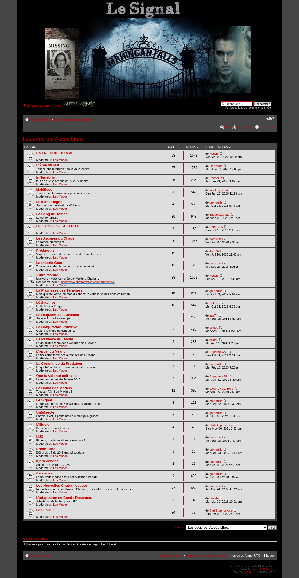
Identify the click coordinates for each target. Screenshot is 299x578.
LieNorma (215, 165)
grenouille (215, 202)
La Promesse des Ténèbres (59, 290)
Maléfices (44, 190)
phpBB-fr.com (267, 569)
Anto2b (214, 251)
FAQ (227, 127)
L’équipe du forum (171, 555)
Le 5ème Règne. (49, 202)
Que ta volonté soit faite (56, 376)
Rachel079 (216, 178)
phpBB (251, 572)
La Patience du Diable (54, 339)
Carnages (44, 473)
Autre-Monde (47, 275)
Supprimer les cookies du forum (207, 555)
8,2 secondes (47, 461)
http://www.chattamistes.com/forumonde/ (88, 281)
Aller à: (179, 527)
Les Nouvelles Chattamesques (62, 485)
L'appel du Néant (50, 351)
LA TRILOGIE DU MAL (55, 153)
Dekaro (214, 303)
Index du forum (40, 119)
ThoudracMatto (219, 214)
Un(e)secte (45, 412)
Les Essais (45, 510)
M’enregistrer (245, 127)
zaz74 (213, 315)
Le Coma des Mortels (54, 388)
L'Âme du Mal (47, 165)
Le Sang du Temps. (52, 214)
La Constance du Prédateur (59, 363)
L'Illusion (44, 424)
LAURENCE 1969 (221, 388)
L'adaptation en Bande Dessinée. (64, 498)
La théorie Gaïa (49, 263)
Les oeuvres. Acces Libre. (72, 119)
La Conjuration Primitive (56, 327)
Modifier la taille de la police (270, 118)
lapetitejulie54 (218, 190)
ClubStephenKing (221, 425)
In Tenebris (45, 177)
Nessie (214, 153)
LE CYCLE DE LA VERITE (57, 226)
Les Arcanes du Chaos (55, 238)
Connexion (266, 127)
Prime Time (45, 449)
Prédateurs (45, 250)
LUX (39, 437)
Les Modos (60, 160)
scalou (213, 327)
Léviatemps (46, 303)
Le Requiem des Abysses (57, 315)
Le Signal (44, 400)
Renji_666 (216, 226)
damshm (215, 239)
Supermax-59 (218, 352)
